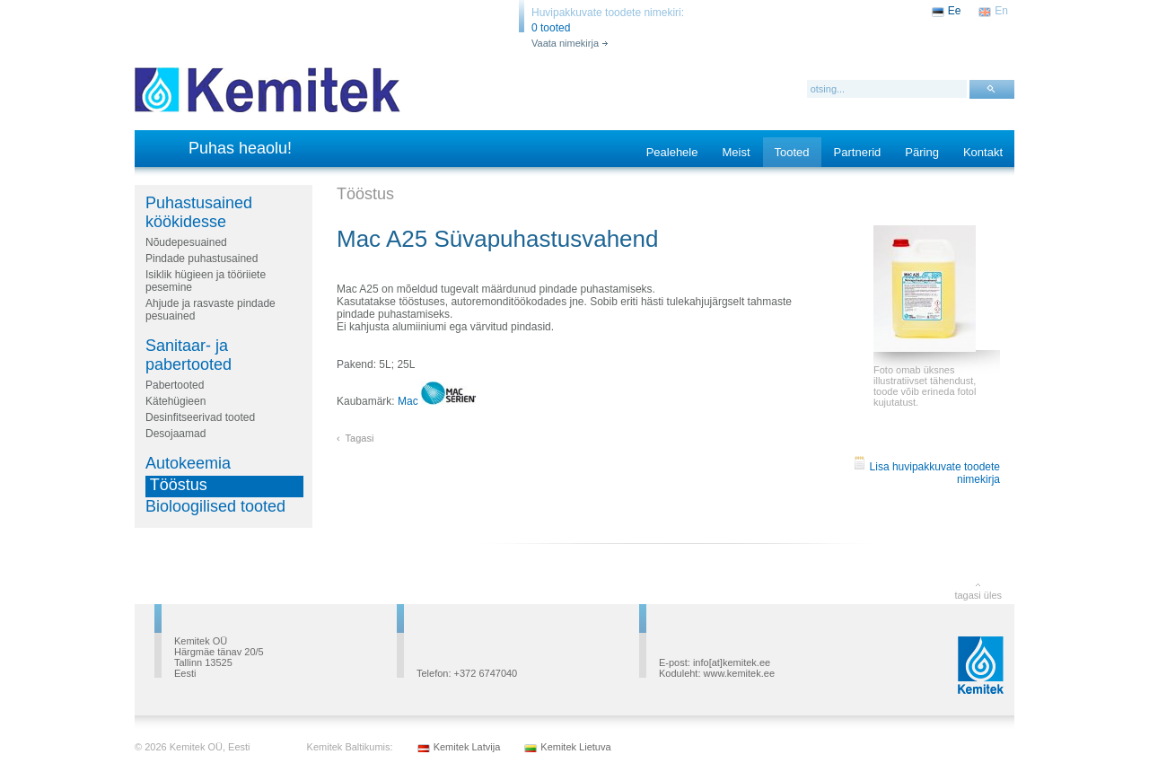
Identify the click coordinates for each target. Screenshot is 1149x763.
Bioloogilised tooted (215, 506)
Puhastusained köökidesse (198, 212)
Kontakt (983, 152)
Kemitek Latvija (467, 746)
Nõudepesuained (186, 242)
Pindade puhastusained (201, 258)
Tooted (792, 152)
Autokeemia (188, 463)
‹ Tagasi (355, 438)
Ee (954, 10)
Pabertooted (174, 385)
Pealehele (672, 152)
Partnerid (857, 152)
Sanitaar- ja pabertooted (188, 355)
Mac (438, 401)
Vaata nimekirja (565, 43)
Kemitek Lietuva (575, 746)
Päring (922, 152)
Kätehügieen (175, 401)
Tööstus (178, 485)
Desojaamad (175, 433)
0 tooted (550, 28)
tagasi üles (978, 595)
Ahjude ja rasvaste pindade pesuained (210, 309)
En (1001, 10)
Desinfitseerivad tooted (200, 417)
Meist (736, 152)
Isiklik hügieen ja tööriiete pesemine (205, 281)
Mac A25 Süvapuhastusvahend (497, 238)
